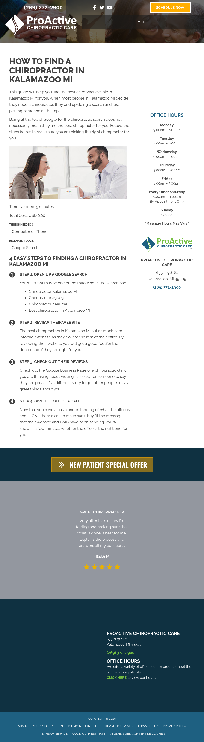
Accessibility (43, 726)
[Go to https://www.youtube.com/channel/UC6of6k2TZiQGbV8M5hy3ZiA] (109, 8)
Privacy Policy (174, 726)
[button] (102, 464)
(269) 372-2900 (43, 7)
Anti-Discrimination (74, 726)
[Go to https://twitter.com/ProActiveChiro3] (101, 8)
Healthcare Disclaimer (114, 726)
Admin (22, 726)
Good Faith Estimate (88, 733)
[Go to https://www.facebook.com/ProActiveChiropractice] (94, 8)
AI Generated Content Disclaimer (137, 733)
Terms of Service (54, 733)
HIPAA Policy (148, 726)
